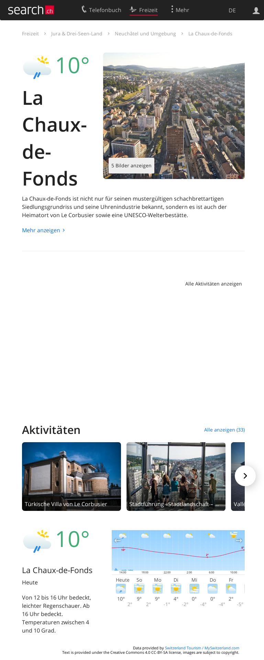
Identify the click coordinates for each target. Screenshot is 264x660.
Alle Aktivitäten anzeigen (213, 283)
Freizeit (30, 33)
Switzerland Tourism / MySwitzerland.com (202, 647)
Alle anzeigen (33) (224, 429)
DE (232, 10)
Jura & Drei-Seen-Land (76, 33)
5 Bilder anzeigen (131, 165)
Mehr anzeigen (41, 230)
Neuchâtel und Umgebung (145, 33)
